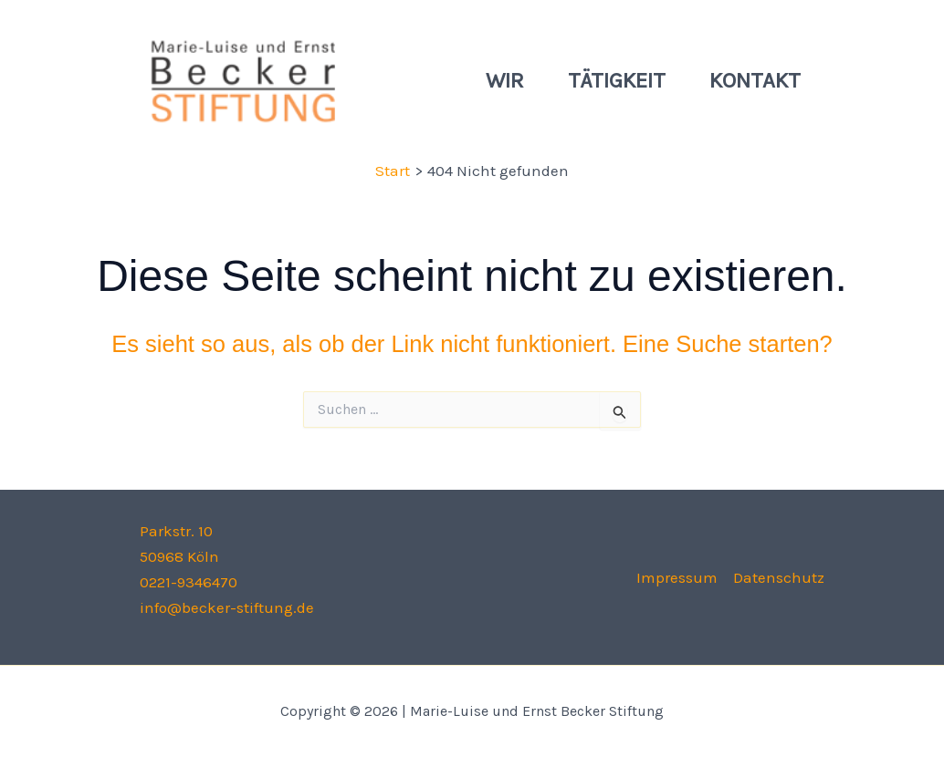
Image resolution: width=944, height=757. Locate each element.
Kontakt (755, 80)
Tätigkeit (617, 80)
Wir (505, 80)
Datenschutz (778, 577)
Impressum (677, 577)
